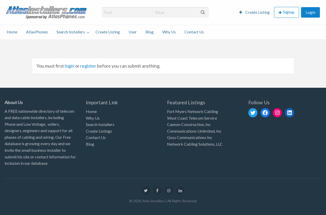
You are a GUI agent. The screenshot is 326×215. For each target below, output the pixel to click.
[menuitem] (254, 12)
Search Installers (71, 32)
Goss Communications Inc (189, 137)
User (133, 32)
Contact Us (194, 32)
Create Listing (254, 12)
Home (12, 32)
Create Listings (99, 131)
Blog (149, 32)
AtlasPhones (37, 32)
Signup (288, 12)
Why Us (169, 32)
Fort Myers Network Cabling (192, 111)
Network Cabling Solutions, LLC (195, 144)
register (88, 66)
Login (310, 12)
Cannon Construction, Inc (189, 124)
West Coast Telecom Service (192, 118)
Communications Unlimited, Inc (194, 131)
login (69, 66)
